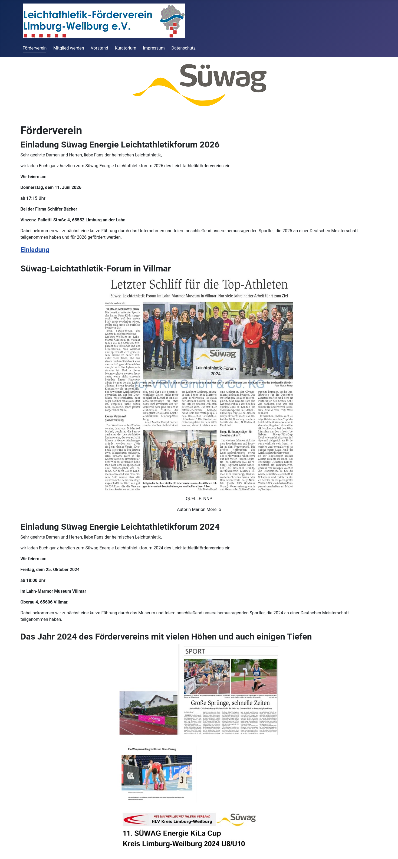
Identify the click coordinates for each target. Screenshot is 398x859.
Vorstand (99, 48)
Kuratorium (125, 48)
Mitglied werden (68, 48)
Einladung (35, 250)
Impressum (154, 48)
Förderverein (35, 48)
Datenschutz (184, 48)
